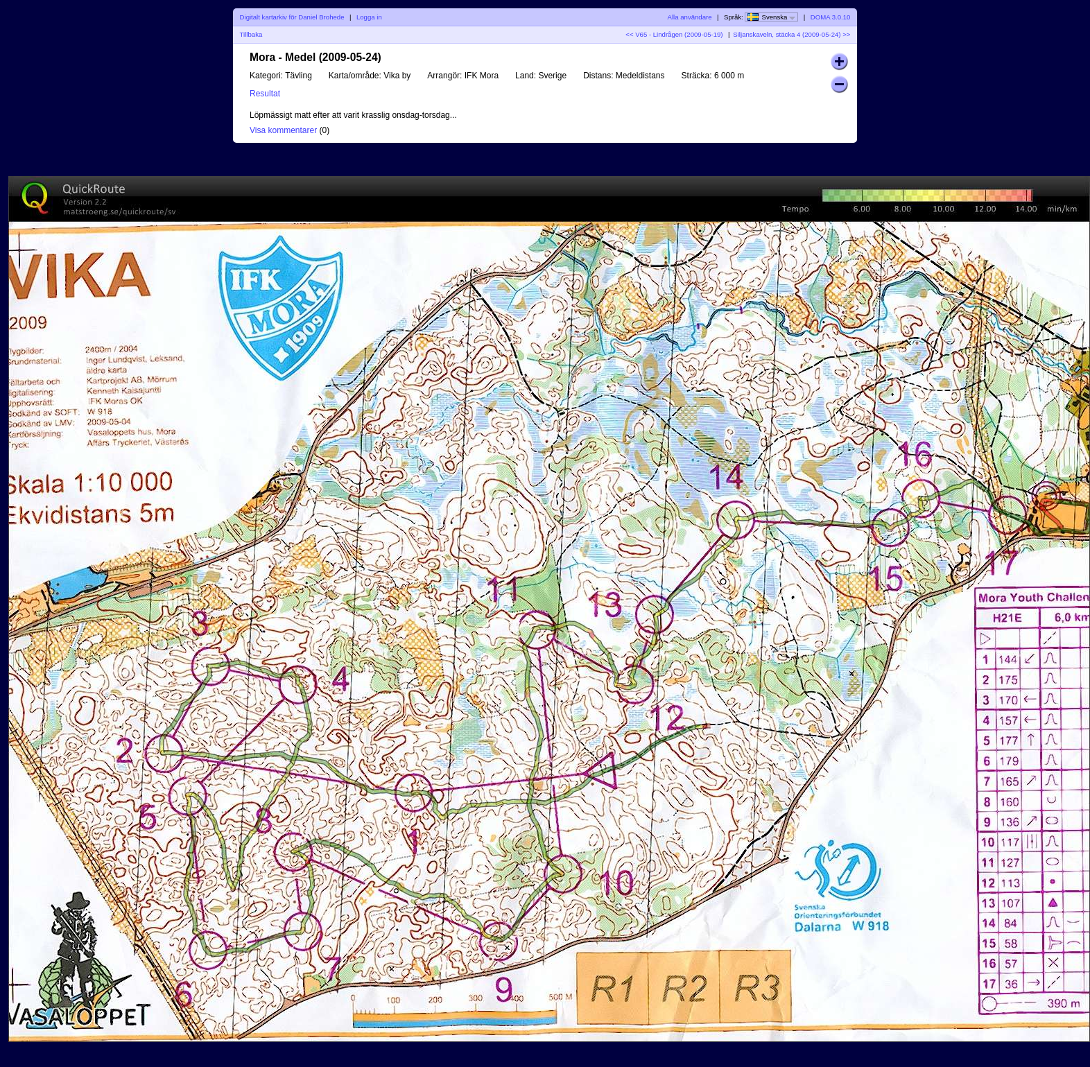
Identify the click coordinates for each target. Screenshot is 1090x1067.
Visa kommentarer (283, 130)
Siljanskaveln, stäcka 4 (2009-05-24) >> (791, 34)
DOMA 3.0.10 (831, 17)
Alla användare (690, 17)
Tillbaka (251, 34)
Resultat (265, 93)
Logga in (369, 17)
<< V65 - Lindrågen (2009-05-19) (674, 34)
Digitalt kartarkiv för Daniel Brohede (292, 17)
